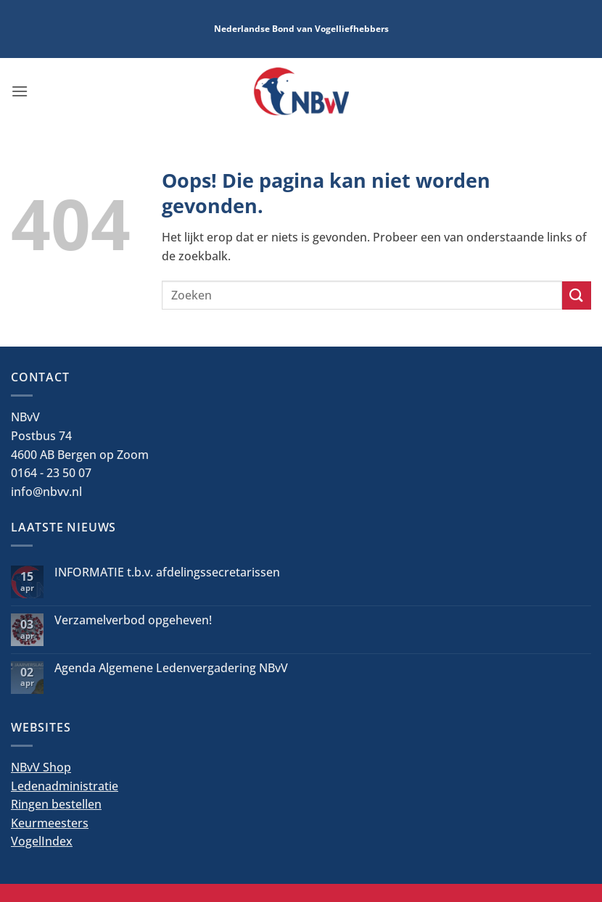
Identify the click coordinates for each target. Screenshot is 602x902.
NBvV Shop (41, 767)
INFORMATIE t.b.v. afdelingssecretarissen (167, 572)
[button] (19, 91)
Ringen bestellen (56, 804)
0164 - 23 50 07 (51, 473)
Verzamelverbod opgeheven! (133, 620)
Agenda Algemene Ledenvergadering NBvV (171, 668)
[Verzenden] (576, 295)
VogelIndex (42, 841)
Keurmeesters (49, 823)
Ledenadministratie (64, 786)
